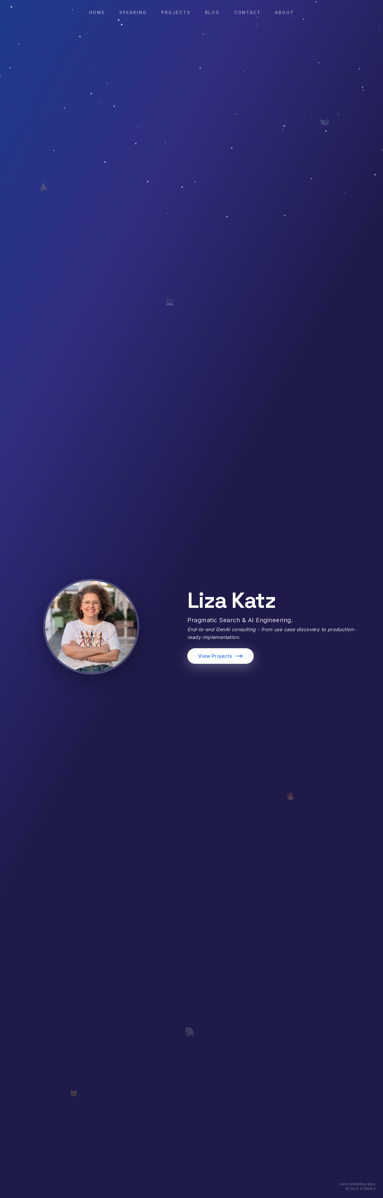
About (284, 12)
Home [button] (97, 12)
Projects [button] (175, 12)
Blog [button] (212, 12)
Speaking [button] (133, 12)
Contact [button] (247, 12)
